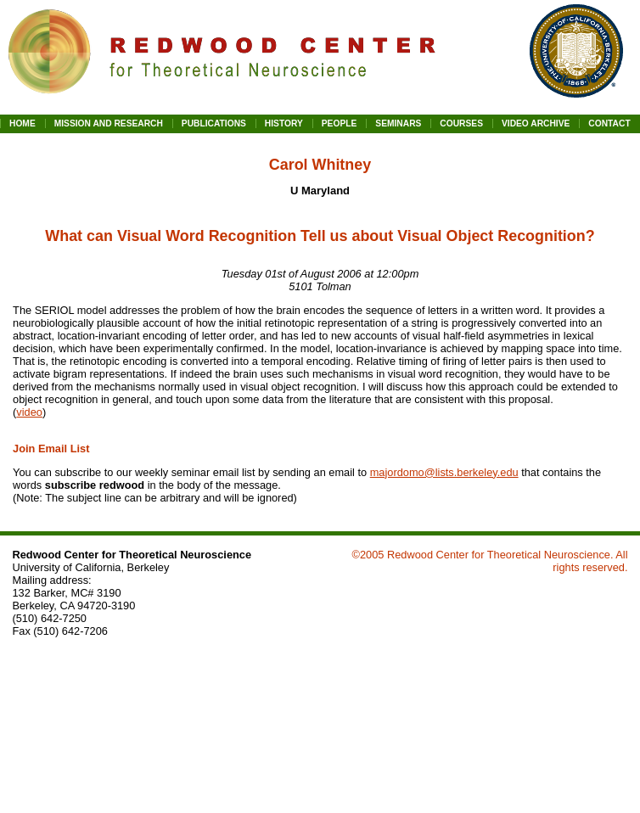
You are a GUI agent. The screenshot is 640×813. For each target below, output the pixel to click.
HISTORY (284, 123)
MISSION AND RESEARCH (108, 123)
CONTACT (609, 123)
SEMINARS (398, 123)
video (29, 412)
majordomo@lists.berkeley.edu (444, 472)
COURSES (461, 123)
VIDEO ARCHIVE (536, 123)
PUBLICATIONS (214, 123)
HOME (22, 123)
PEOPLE (339, 123)
